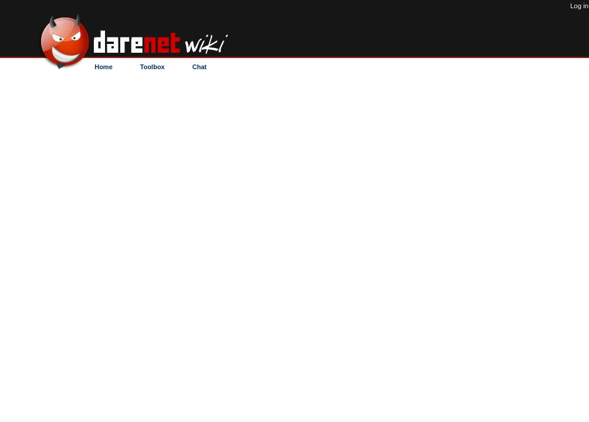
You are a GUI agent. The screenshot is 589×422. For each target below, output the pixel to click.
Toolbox (152, 66)
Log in (579, 5)
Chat (199, 66)
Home (103, 66)
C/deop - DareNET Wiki (150, 36)
